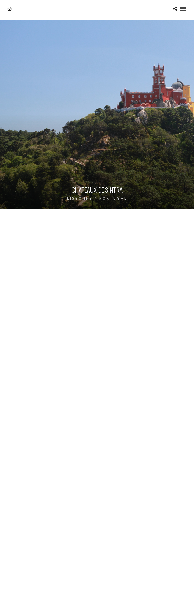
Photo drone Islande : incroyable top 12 (138, 549)
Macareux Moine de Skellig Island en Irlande (46, 535)
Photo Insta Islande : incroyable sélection (43, 549)
